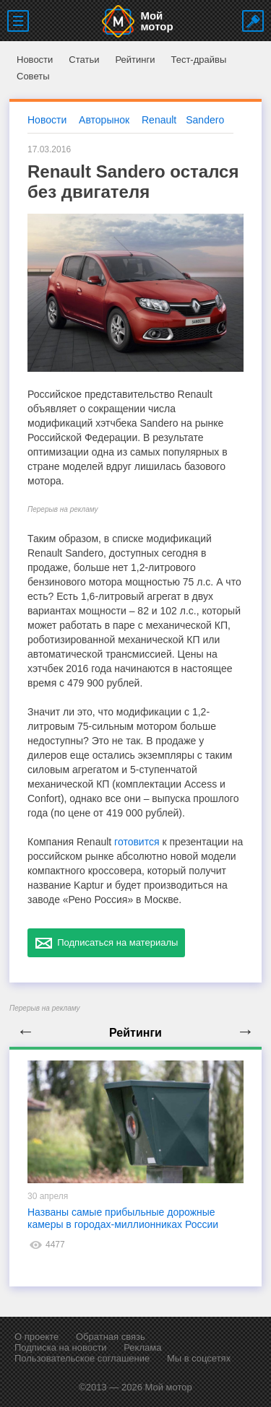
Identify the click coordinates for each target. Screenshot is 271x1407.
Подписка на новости (60, 1347)
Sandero (205, 120)
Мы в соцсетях (199, 1358)
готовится (136, 842)
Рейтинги (135, 59)
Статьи (84, 59)
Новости (35, 59)
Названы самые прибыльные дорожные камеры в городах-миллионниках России (122, 1218)
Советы (33, 76)
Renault (159, 120)
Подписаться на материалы (106, 943)
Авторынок (104, 120)
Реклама (142, 1347)
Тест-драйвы (198, 59)
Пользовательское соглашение (82, 1358)
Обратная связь (110, 1336)
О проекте (36, 1336)
